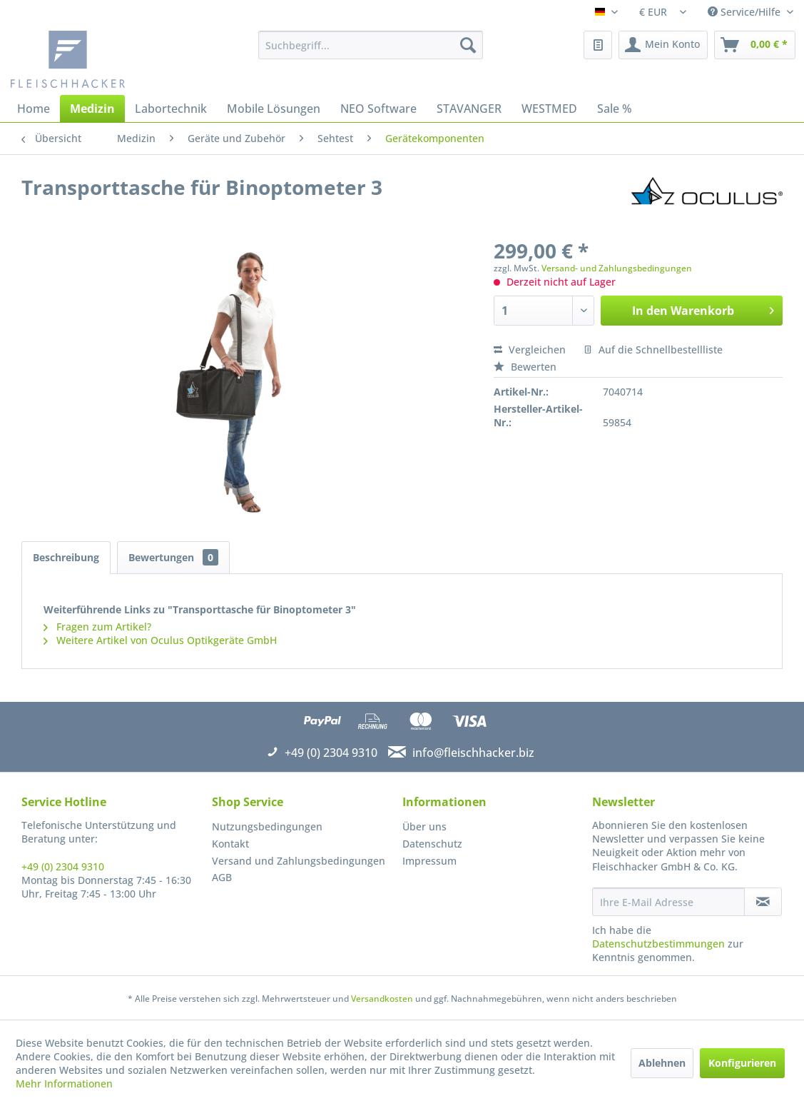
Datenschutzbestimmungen (658, 943)
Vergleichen (530, 349)
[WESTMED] (549, 108)
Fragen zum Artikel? (97, 626)
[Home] (33, 108)
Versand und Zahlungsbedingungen (298, 861)
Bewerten (525, 366)
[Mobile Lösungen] (273, 108)
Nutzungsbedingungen (267, 826)
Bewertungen (173, 557)
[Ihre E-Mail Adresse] (668, 902)
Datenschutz (432, 843)
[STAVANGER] (469, 108)
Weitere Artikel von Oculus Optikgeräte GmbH (160, 640)
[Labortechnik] (171, 108)
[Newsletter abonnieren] (763, 902)
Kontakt (230, 843)
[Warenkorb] (754, 45)
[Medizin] (92, 108)
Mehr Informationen (64, 1083)
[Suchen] (468, 45)
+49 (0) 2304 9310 (62, 866)
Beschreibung (66, 557)
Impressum (429, 861)
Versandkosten (382, 998)
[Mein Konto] (663, 45)
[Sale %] (614, 108)
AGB (222, 877)
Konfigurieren (742, 1063)
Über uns (424, 826)
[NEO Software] (378, 108)
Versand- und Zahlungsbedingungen (616, 268)
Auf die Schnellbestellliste (653, 349)
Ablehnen (662, 1063)
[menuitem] (371, 45)
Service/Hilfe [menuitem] (745, 12)
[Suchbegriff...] (371, 45)
